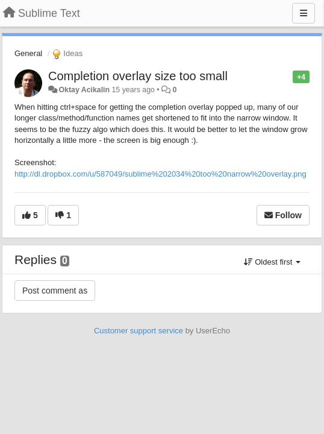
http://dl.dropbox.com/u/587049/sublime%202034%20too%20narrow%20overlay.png (160, 173)
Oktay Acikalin (84, 90)
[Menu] (303, 13)
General (28, 53)
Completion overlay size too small (138, 76)
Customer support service (138, 330)
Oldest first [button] (272, 261)
